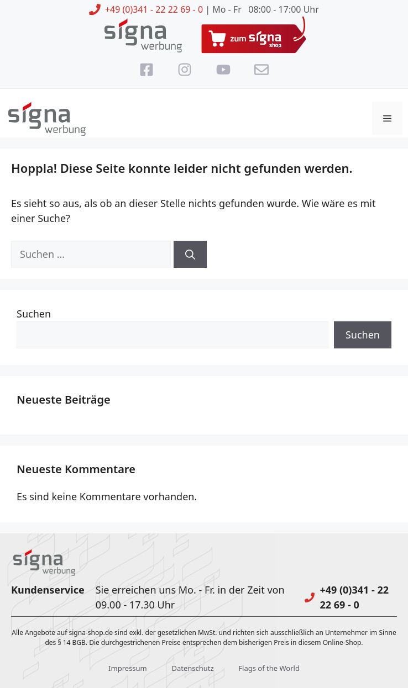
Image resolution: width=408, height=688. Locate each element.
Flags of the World (269, 668)
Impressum (127, 668)
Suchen (34, 313)
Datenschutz (192, 668)
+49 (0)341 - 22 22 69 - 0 (154, 9)
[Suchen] (190, 254)
